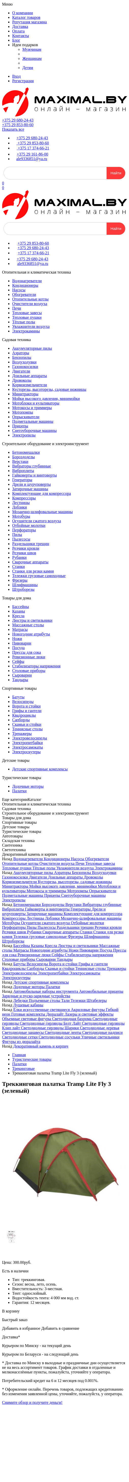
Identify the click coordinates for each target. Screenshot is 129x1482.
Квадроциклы (24, 715)
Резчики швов (24, 553)
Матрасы (20, 629)
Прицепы (20, 426)
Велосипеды (23, 701)
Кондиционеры (25, 285)
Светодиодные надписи (102, 1032)
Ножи (17, 638)
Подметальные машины (32, 421)
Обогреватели (24, 294)
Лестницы (21, 502)
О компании (22, 13)
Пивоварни (21, 643)
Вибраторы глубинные (31, 466)
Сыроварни (22, 675)
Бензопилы (21, 357)
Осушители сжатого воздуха (36, 521)
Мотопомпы (22, 412)
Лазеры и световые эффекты (89, 1014)
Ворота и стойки (26, 706)
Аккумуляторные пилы (32, 348)
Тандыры (20, 680)
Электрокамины (26, 331)
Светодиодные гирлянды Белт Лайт (51, 1023)
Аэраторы (20, 353)
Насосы (18, 290)
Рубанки (19, 557)
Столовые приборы (28, 670)
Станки (18, 566)
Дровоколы (21, 380)
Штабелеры (97, 1000)
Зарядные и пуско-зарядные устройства (36, 996)
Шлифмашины (25, 585)
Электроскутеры (26, 752)
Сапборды (21, 720)
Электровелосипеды (29, 738)
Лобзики (19, 507)
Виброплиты (23, 470)
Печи (16, 308)
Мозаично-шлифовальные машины (42, 512)
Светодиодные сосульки (60, 1037)
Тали (66, 1000)
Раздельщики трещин (30, 544)
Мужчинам (31, 49)
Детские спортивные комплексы (40, 769)
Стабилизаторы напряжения (36, 666)
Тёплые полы (23, 322)
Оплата (18, 31)
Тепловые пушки (26, 317)
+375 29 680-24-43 (18, 120)
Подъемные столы (45, 1000)
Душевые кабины (28, 1005)
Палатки (19, 791)
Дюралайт (55, 1014)
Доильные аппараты (29, 376)
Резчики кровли (25, 548)
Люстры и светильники (32, 620)
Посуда (18, 648)
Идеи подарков (25, 45)
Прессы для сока (26, 652)
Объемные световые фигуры (27, 1019)
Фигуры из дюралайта (21, 1041)
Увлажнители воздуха (31, 326)
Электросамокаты (27, 747)
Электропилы (24, 435)
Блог (16, 40)
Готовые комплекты (28, 1014)
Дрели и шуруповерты (31, 484)
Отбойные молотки (28, 525)
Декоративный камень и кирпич (40, 1046)
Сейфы (18, 661)
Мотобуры (21, 516)
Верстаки (20, 461)
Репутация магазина (29, 22)
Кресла (18, 616)
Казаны (18, 611)
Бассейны (20, 606)
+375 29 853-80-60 (18, 125)
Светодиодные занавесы (23, 1032)
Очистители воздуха (29, 303)
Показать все (13, 129)
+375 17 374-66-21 (33, 148)
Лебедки (21, 1000)
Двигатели (21, 371)
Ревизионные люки (28, 657)
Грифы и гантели (26, 711)
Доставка (20, 26)
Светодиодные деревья (99, 1028)
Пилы (17, 534)
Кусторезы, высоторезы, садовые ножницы (49, 389)
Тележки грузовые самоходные (39, 576)
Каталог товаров (26, 17)
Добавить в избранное (21, 1328)
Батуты (18, 697)
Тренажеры (22, 733)
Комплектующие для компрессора (41, 493)
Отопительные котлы (30, 299)
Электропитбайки (27, 742)
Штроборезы (23, 589)
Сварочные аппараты (30, 562)
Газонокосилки (25, 366)
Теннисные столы (27, 729)
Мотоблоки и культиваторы (35, 403)
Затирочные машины (30, 489)
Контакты (20, 35)
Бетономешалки (26, 452)
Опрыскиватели (25, 417)
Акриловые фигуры (88, 1009)
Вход (16, 76)
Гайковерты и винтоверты (34, 475)
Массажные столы (28, 625)
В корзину (11, 1311)
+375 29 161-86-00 (32, 154)
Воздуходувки (24, 362)
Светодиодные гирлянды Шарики (50, 1028)
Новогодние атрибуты (31, 634)
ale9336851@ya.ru (31, 159)
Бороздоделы (23, 457)
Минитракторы (25, 394)
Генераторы (22, 480)
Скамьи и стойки (26, 724)
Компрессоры (24, 498)
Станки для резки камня (33, 571)
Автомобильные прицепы (101, 991)
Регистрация (23, 81)
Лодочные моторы (28, 786)
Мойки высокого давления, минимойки (46, 398)
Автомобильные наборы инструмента (46, 991)
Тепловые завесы (27, 313)
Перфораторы (24, 530)
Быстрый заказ (14, 1320)
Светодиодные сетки (20, 1037)
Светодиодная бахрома (72, 1019)
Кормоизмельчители (29, 385)
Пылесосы (21, 539)
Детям (27, 67)
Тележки (79, 1000)
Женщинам (32, 58)
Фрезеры (19, 580)
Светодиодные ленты (63, 1032)
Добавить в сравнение (60, 1328)
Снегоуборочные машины (34, 430)
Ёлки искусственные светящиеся (42, 1009)
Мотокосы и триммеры (32, 408)
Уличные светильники (100, 1037)
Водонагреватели (27, 281)
